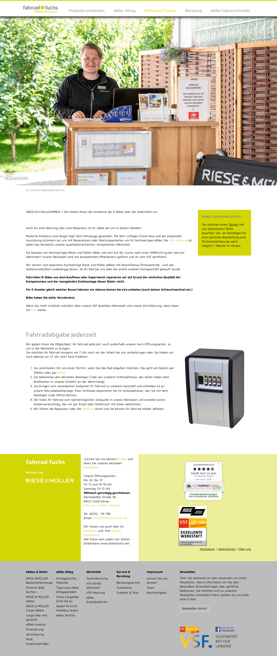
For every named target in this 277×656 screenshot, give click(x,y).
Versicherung (35, 634)
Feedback (90, 530)
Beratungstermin (128, 582)
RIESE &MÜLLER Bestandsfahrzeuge (39, 580)
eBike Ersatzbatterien (97, 599)
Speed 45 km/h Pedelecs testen (67, 608)
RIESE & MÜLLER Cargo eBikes (37, 608)
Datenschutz (226, 549)
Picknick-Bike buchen (35, 589)
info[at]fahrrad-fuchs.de (110, 518)
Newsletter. (91, 467)
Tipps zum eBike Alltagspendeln (67, 589)
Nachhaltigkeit (157, 592)
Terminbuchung (97, 578)
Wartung (88, 408)
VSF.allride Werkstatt (93, 585)
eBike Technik (65, 615)
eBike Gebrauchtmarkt (230, 10)
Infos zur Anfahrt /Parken (102, 505)
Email (61, 372)
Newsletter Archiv (194, 608)
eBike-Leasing (35, 624)
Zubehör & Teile (127, 592)
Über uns (245, 549)
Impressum (207, 549)
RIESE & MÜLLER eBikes (37, 599)
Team (150, 587)
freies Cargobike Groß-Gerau (67, 599)
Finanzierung (35, 629)
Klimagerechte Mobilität (66, 580)
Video (123, 459)
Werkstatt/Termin (160, 10)
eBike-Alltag (124, 10)
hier (34, 310)
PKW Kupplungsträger (37, 641)
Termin (233, 224)
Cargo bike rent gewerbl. (36, 617)
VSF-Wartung (178, 240)
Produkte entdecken (87, 10)
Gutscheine (124, 587)
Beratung (193, 10)
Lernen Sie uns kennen (157, 580)
